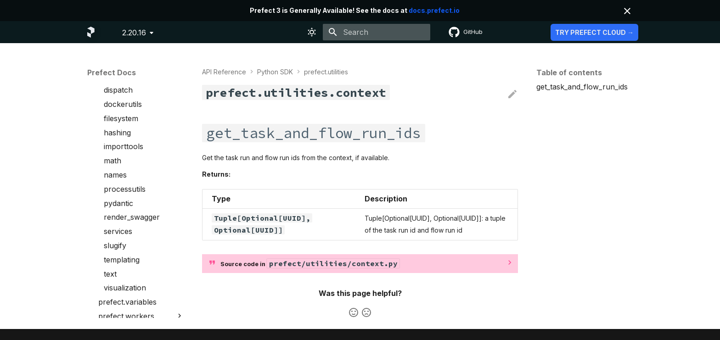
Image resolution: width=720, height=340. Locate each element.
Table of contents (569, 72)
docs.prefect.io (434, 10)
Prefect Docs (111, 72)
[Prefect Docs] (91, 32)
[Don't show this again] (627, 11)
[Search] (376, 32)
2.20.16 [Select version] (134, 32)
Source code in (309, 263)
